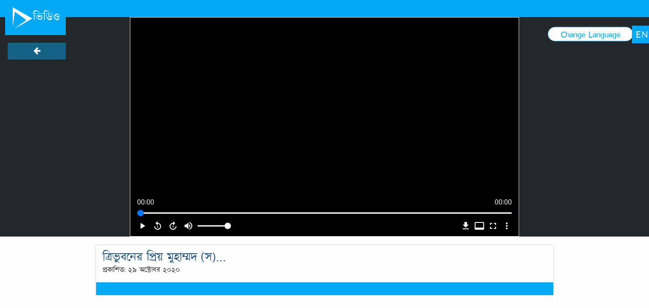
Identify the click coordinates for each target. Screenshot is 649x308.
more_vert (507, 226)
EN (642, 34)
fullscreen (493, 226)
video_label (479, 226)
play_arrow (142, 226)
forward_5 (173, 226)
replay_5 (158, 226)
